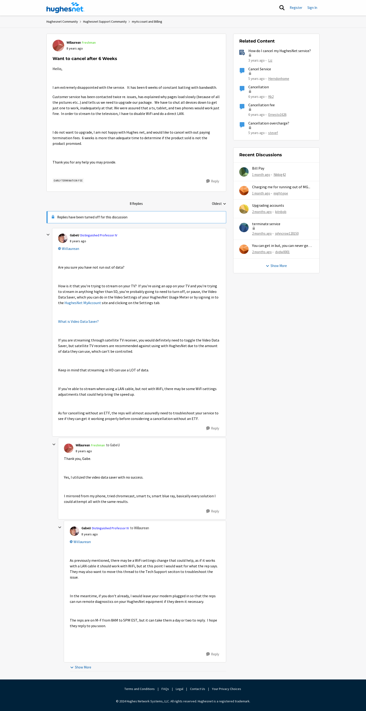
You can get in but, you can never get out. (281, 245)
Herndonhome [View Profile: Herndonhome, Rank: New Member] (278, 78)
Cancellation (258, 87)
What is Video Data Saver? (78, 321)
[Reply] (212, 181)
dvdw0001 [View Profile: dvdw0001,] (282, 252)
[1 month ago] (261, 175)
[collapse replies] (48, 235)
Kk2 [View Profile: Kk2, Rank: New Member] (271, 96)
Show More (80, 667)
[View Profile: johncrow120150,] (244, 227)
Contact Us (197, 689)
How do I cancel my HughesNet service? (279, 51)
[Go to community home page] (65, 7)
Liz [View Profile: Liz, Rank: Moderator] (270, 60)
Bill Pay (258, 168)
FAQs (165, 689)
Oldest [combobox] (219, 203)
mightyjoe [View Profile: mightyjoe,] (281, 193)
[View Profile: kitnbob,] (244, 209)
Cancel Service (259, 69)
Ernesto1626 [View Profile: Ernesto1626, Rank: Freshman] (277, 114)
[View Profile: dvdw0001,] (244, 249)
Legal (179, 689)
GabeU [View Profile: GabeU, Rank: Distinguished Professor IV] (74, 235)
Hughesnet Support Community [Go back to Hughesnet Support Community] (105, 21)
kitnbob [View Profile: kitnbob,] (280, 212)
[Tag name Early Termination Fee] (68, 180)
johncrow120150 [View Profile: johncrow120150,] (287, 233)
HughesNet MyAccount (82, 303)
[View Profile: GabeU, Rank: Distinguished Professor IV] (62, 238)
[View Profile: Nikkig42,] (244, 172)
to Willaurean (139, 528)
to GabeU (113, 445)
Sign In (312, 7)
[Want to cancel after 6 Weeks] (78, 241)
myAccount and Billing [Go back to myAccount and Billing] (147, 21)
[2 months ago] (262, 212)
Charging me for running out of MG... (281, 187)
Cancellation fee (261, 105)
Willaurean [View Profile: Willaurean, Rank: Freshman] (74, 42)
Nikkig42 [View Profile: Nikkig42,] (280, 174)
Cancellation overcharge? (268, 123)
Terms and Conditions (139, 689)
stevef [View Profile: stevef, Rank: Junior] (273, 132)
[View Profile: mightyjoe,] (244, 190)
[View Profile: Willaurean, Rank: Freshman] (58, 45)
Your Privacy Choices (227, 689)
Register (296, 7)
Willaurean (70, 248)
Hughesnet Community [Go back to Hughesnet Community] (62, 21)
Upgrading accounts (268, 205)
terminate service (266, 224)
